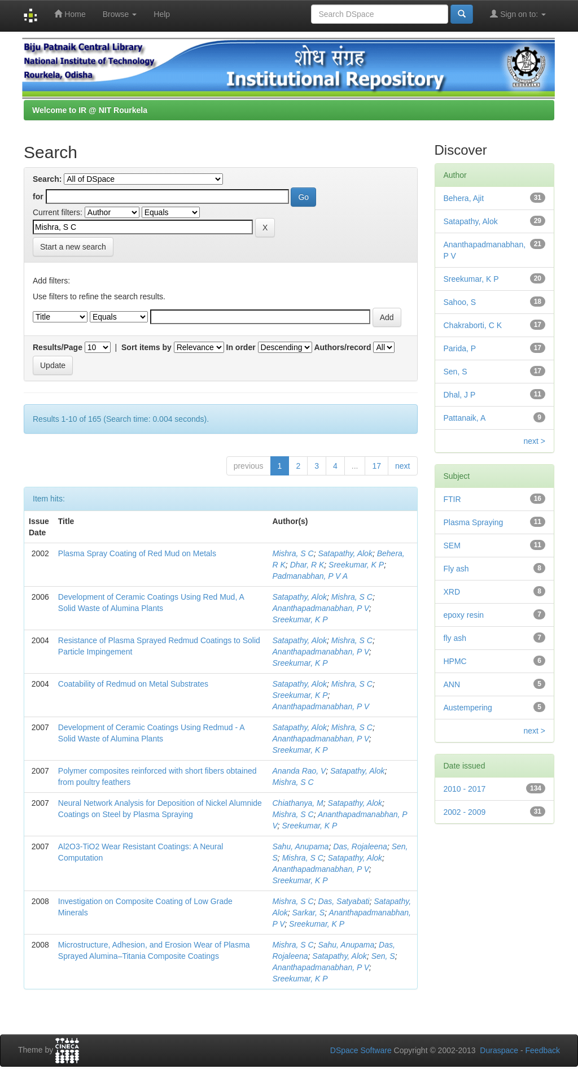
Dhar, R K (307, 564)
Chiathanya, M (298, 803)
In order (241, 347)
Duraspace (499, 1050)
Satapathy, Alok (345, 553)
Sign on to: (518, 14)
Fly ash (456, 568)
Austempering (468, 707)
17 (376, 465)
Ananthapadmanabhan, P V (321, 608)
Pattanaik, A (465, 417)
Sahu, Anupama (301, 846)
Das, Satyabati (343, 901)
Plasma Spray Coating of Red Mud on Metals (137, 553)
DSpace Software (361, 1050)
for (38, 196)
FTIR (452, 499)
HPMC (455, 661)
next (402, 465)
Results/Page (57, 347)
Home (69, 14)
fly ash (455, 638)
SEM (452, 545)
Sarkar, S (308, 912)
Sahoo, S (460, 302)
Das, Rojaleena (360, 846)
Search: (47, 179)
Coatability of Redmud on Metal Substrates (133, 683)
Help (162, 14)
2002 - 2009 (465, 812)
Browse (120, 14)
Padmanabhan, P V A (310, 576)
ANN (452, 684)
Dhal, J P (460, 394)
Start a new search (73, 246)
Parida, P (460, 348)
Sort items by (146, 347)
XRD (452, 591)
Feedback (543, 1050)
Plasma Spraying (473, 522)
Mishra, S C (293, 553)
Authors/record (342, 347)
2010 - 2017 (465, 788)
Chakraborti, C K (473, 325)
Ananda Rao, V (299, 770)
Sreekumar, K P (356, 564)
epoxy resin (464, 614)
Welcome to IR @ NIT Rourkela (89, 110)
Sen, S (383, 956)
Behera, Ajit (464, 198)
